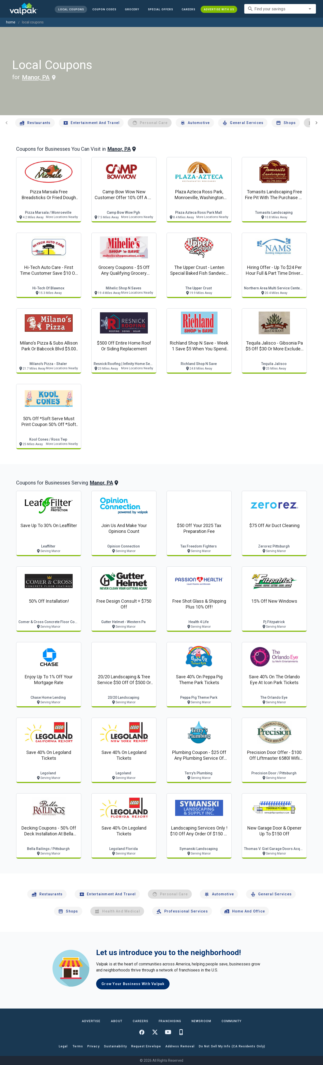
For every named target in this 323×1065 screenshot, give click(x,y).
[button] (160, 9)
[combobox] (280, 9)
